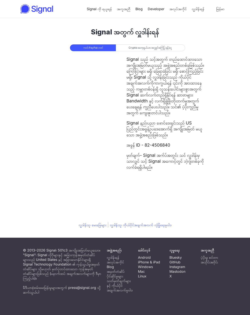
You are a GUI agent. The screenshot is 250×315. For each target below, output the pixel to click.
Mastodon (177, 271)
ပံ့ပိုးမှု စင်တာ (209, 257)
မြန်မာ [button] (216, 9)
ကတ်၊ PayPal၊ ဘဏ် (93, 47)
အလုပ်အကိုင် (178, 9)
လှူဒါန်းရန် (198, 9)
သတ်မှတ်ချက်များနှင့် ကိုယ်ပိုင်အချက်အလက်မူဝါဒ (120, 285)
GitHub (174, 262)
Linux (142, 276)
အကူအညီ (123, 9)
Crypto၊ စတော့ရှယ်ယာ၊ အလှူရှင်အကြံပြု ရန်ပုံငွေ (150, 47)
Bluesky (175, 257)
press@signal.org (82, 287)
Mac (141, 271)
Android (144, 257)
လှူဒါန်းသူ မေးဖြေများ (92, 225)
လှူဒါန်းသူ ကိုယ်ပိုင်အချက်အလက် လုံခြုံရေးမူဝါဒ (141, 225)
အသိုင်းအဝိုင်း (209, 262)
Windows (145, 267)
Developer (156, 9)
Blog (139, 9)
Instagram (177, 267)
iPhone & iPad (149, 262)
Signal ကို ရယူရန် (99, 9)
